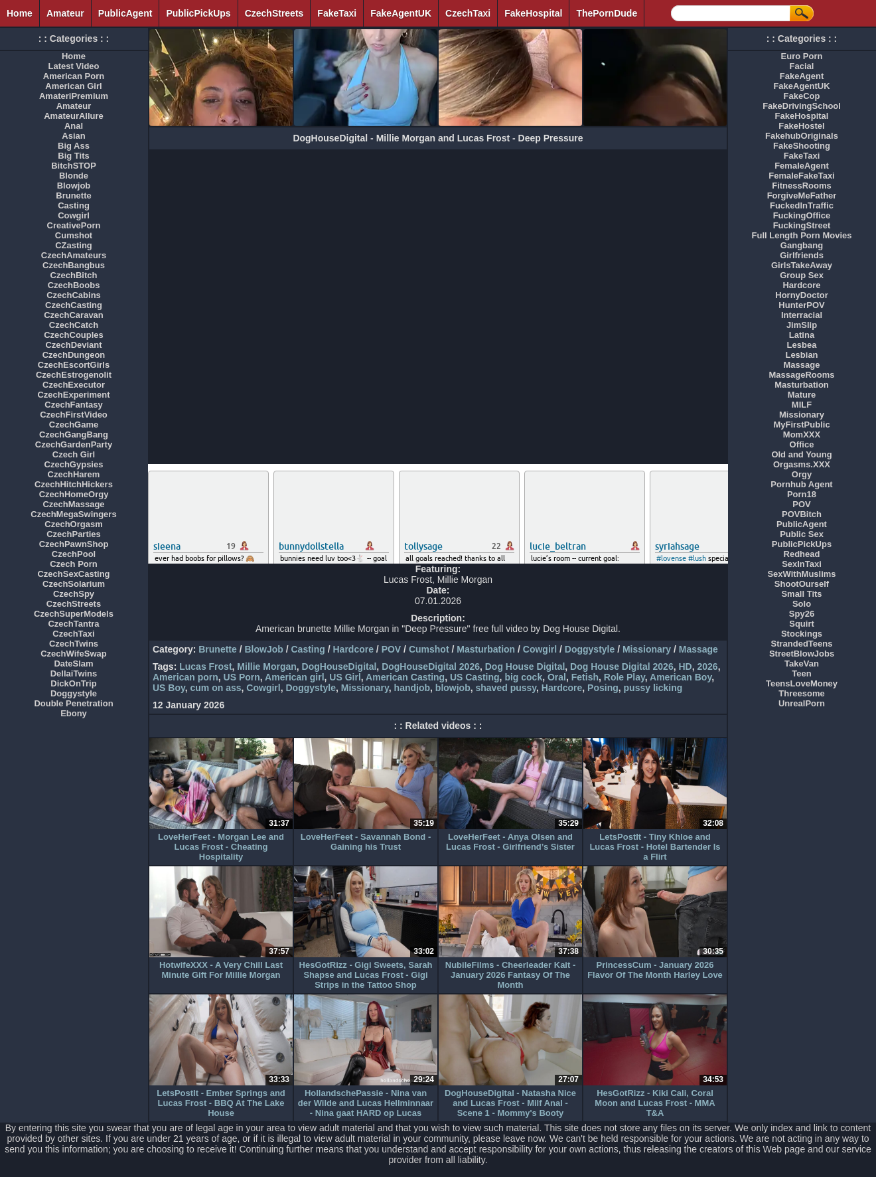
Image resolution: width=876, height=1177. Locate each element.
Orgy (802, 474)
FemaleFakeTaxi (801, 176)
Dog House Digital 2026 (622, 666)
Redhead (802, 554)
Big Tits (73, 156)
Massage (698, 649)
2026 (707, 666)
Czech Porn (74, 564)
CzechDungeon (74, 355)
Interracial (801, 315)
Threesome (801, 693)
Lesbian (801, 355)
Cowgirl (540, 649)
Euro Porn (802, 56)
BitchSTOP (73, 166)
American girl (294, 677)
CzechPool (74, 554)
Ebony (73, 713)
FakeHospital (533, 13)
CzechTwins (73, 644)
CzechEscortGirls (74, 365)
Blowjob (74, 186)
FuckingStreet (802, 225)
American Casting (405, 677)
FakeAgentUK (400, 13)
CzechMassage (73, 504)
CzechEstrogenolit (73, 375)
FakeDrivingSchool (802, 106)
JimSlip (801, 325)
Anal (73, 126)
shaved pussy (506, 687)
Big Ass (74, 146)
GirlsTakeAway (801, 265)
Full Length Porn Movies (802, 235)
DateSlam (73, 663)
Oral (557, 677)
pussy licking (653, 687)
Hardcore (353, 649)
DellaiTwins (74, 673)
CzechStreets (274, 13)
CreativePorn (74, 225)
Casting (308, 649)
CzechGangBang (73, 434)
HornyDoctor (801, 295)
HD (685, 666)
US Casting (475, 677)
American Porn (73, 76)
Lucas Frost (205, 666)
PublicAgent (125, 13)
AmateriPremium (73, 96)
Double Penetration (73, 703)
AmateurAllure (74, 116)
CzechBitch (74, 275)
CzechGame (73, 425)
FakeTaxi (336, 13)
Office (802, 444)
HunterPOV (801, 305)
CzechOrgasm (73, 524)
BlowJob (263, 649)
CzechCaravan (74, 315)
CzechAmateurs (73, 255)
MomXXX (801, 434)
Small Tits (801, 594)
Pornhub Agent (801, 484)
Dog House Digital (525, 666)
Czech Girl (73, 454)
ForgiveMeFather (802, 195)
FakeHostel (801, 126)
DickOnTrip (73, 683)
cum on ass (216, 687)
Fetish (585, 677)
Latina (801, 335)
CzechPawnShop (74, 544)
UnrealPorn (801, 703)
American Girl (73, 86)
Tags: (165, 666)
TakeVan (801, 663)
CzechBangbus (73, 265)
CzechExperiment (73, 395)
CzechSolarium (73, 584)
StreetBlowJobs (801, 654)
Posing (603, 687)
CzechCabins (73, 295)
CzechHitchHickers (74, 484)
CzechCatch (73, 325)
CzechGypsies (74, 464)
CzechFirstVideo (74, 415)
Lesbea (802, 345)
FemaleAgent (801, 166)
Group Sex (802, 275)
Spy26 (801, 614)
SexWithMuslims (801, 574)
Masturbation (486, 649)
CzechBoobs (74, 285)
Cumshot (429, 649)
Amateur (65, 13)
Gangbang (801, 245)
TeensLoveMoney (802, 683)
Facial (802, 66)
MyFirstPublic (801, 425)
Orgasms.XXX (801, 464)
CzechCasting (73, 305)
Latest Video (73, 66)
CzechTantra (73, 624)
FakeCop (802, 96)
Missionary (646, 649)
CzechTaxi (467, 13)
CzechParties (73, 534)
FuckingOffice (802, 215)
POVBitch (802, 514)
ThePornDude (606, 13)
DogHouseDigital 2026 (431, 666)
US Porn (242, 677)
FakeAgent (802, 76)
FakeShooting (801, 146)
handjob (412, 687)
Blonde (73, 176)
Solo (801, 604)
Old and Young (801, 454)
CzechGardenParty (73, 444)
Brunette (217, 649)
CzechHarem (74, 474)
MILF (802, 405)
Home (20, 13)
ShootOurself (801, 584)
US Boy (169, 687)
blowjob (453, 687)
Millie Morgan (266, 666)
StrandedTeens (802, 644)
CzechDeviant (73, 345)
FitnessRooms (802, 186)
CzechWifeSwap (73, 654)
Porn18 (801, 494)
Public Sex (802, 534)
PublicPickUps (198, 13)
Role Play (624, 677)
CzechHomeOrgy (74, 494)
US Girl (344, 677)
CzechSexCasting (73, 574)
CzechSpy (73, 594)
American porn (185, 677)
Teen (801, 673)
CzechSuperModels (73, 614)
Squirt (801, 624)
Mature (802, 395)
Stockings (801, 634)
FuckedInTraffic (802, 205)
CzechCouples (74, 335)
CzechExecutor (73, 385)
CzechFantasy (73, 405)
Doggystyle (590, 649)
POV (392, 649)
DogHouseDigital (339, 666)
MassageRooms (802, 375)
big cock (523, 677)
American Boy (680, 677)
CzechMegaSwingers (73, 514)
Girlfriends (802, 255)
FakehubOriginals (801, 136)
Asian (73, 136)
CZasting (73, 245)
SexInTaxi (802, 564)
